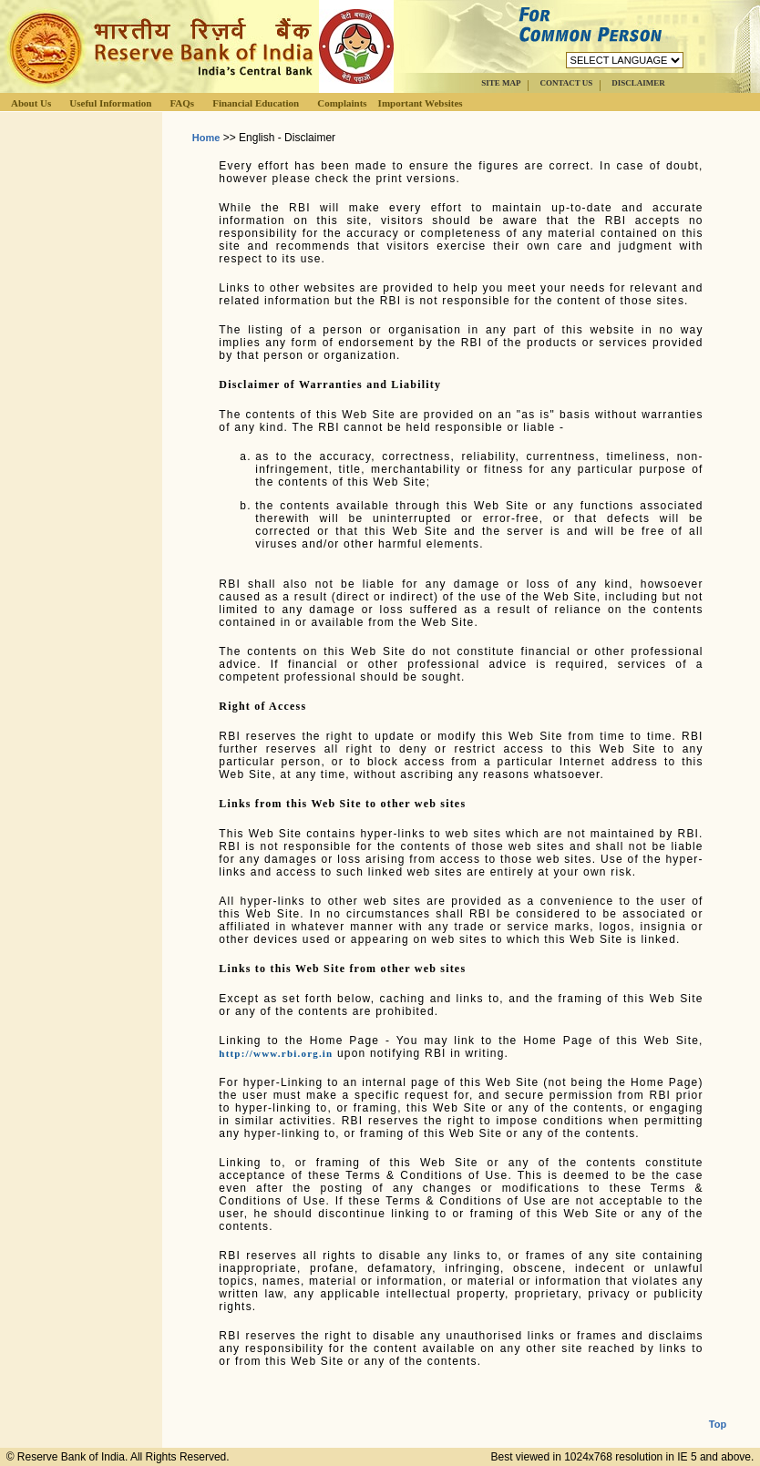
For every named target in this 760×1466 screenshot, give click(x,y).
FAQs (181, 102)
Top (717, 1409)
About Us (31, 102)
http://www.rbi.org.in (276, 1053)
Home (206, 137)
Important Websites (420, 102)
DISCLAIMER (638, 82)
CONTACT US (565, 82)
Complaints (341, 102)
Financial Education (255, 102)
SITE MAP (500, 82)
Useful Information (110, 102)
